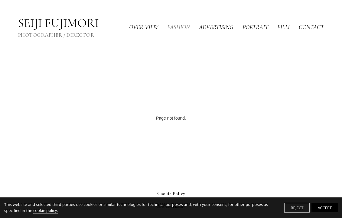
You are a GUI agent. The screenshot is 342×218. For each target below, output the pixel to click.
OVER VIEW (143, 27)
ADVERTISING (216, 27)
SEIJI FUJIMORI (58, 27)
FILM (283, 27)
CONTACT (311, 27)
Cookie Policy (171, 193)
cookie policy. (45, 210)
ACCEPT (325, 207)
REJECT (297, 207)
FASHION (178, 27)
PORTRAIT (255, 27)
